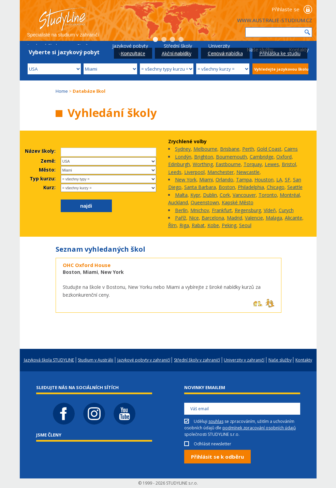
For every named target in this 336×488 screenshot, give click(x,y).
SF (287, 179)
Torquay (253, 164)
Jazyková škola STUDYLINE (49, 360)
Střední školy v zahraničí (197, 360)
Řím (172, 225)
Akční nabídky (176, 53)
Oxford (284, 156)
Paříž (180, 218)
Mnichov (199, 210)
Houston (264, 179)
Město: (47, 169)
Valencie (254, 218)
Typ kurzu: (43, 178)
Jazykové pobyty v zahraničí (143, 360)
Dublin (210, 195)
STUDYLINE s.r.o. (182, 483)
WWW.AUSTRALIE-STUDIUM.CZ (274, 20)
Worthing (203, 164)
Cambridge (262, 156)
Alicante (293, 218)
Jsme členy (48, 435)
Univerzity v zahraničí (244, 360)
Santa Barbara (200, 187)
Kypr (195, 195)
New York (185, 179)
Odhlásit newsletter (212, 444)
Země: (48, 161)
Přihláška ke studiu (280, 53)
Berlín (181, 210)
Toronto (268, 195)
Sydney (183, 149)
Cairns (291, 149)
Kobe (213, 225)
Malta (181, 195)
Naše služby (280, 360)
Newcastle (248, 172)
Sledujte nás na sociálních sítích (77, 387)
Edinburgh (179, 164)
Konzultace (133, 53)
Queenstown (205, 202)
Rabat (198, 225)
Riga (184, 225)
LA (279, 179)
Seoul (245, 225)
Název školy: (40, 151)
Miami (206, 179)
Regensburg (248, 210)
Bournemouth (231, 156)
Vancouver (244, 195)
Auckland (178, 202)
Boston (227, 187)
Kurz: (49, 187)
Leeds (174, 172)
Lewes (272, 164)
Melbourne (205, 149)
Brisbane (229, 149)
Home (62, 91)
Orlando (224, 179)
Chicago (275, 187)
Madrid (234, 218)
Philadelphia (251, 187)
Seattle (295, 187)
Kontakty (303, 360)
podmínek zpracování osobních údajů (259, 428)
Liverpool (194, 172)
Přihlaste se (286, 9)
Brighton (203, 156)
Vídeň (270, 210)
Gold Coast (269, 149)
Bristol (289, 164)
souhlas (215, 421)
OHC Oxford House (87, 265)
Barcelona (213, 218)
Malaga (274, 218)
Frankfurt (222, 210)
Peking (229, 225)
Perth (248, 149)
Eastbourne (228, 164)
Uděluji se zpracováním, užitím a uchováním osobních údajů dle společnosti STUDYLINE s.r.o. (240, 427)
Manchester (220, 172)
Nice (194, 218)
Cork (225, 195)
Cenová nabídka (225, 53)
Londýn (183, 156)
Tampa (244, 179)
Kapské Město (237, 202)
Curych (286, 210)
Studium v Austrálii (95, 360)
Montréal (290, 195)
